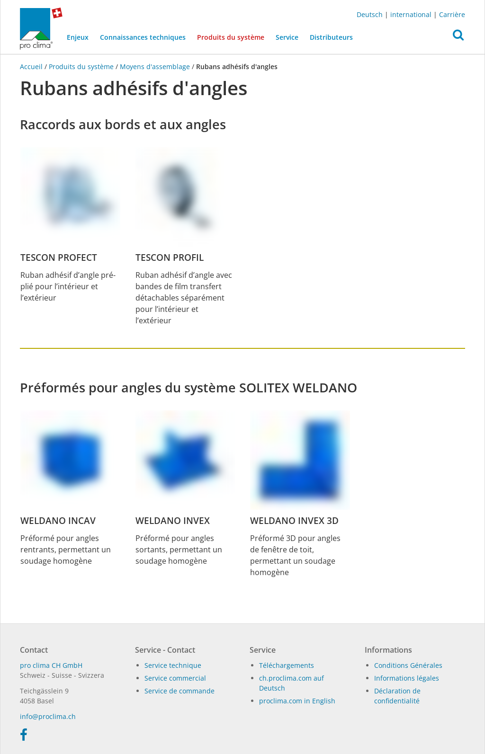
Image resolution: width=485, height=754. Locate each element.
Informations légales (406, 678)
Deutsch (370, 14)
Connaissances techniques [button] (143, 37)
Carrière (452, 14)
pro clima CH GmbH (51, 665)
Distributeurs (331, 37)
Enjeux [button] (78, 37)
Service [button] (287, 37)
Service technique (172, 665)
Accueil (32, 66)
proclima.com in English (297, 700)
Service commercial (175, 678)
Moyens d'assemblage (155, 66)
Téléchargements (286, 665)
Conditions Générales (408, 665)
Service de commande (179, 690)
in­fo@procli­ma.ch (48, 716)
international (410, 14)
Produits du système (233, 36)
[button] (458, 37)
